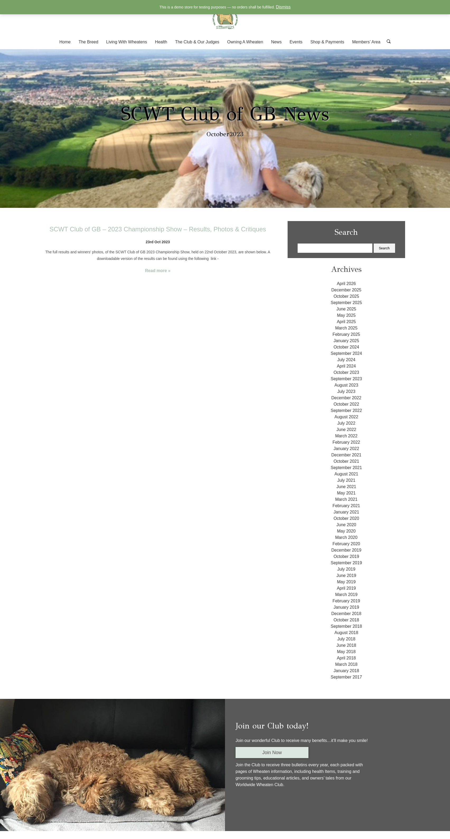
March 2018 (346, 664)
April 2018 (346, 658)
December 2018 (346, 613)
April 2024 (346, 366)
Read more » (157, 270)
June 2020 (346, 524)
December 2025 (346, 290)
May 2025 (346, 315)
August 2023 (346, 385)
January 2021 (346, 512)
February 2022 (346, 442)
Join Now (272, 752)
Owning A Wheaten (245, 42)
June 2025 (346, 309)
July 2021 (346, 480)
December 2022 (346, 398)
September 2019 (346, 563)
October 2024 (346, 347)
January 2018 (346, 670)
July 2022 (346, 423)
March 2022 (346, 436)
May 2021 (346, 493)
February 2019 (346, 601)
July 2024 (346, 359)
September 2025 (346, 302)
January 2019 (346, 607)
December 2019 (346, 550)
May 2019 (346, 582)
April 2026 (346, 283)
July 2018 (346, 639)
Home (65, 42)
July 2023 (346, 391)
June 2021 (346, 486)
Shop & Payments (327, 42)
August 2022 (346, 417)
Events (295, 42)
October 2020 (346, 518)
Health (161, 42)
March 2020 (346, 537)
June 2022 (346, 429)
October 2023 (346, 372)
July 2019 (346, 569)
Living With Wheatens (126, 42)
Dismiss (283, 7)
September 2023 (346, 379)
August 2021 (346, 474)
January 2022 (346, 448)
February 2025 (346, 334)
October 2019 (346, 556)
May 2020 (346, 531)
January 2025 (346, 340)
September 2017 (346, 677)
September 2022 (346, 410)
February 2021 (346, 505)
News (276, 42)
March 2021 (346, 499)
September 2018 (346, 626)
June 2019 (346, 575)
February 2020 (346, 544)
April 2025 (346, 321)
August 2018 (346, 632)
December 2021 (346, 455)
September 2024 (346, 353)
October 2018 (346, 620)
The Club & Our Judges (197, 42)
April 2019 (346, 588)
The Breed (88, 42)
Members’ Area (366, 42)
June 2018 (346, 645)
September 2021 (346, 467)
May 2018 (346, 651)
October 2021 (346, 461)
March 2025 (346, 328)
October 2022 (346, 404)
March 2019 (346, 594)
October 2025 (346, 296)
